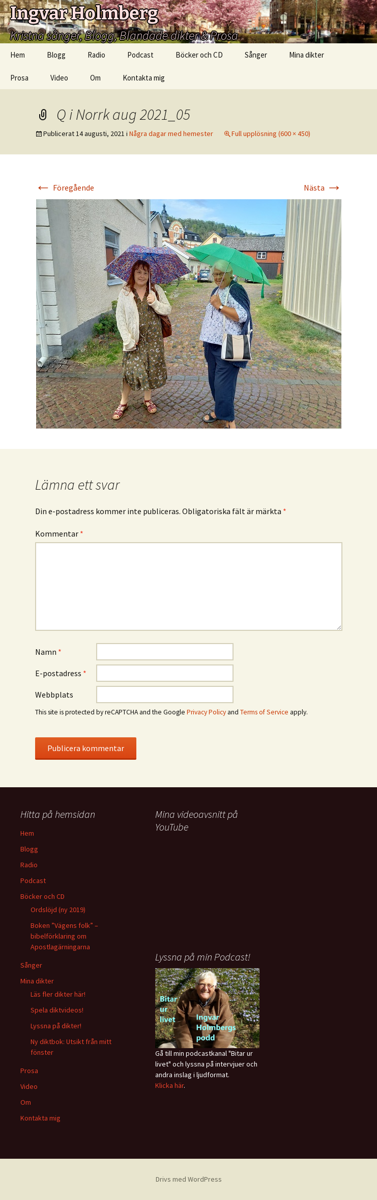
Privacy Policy (206, 712)
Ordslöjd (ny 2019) (58, 909)
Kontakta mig (144, 78)
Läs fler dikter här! (58, 994)
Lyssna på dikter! (56, 1025)
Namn (48, 652)
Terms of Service (264, 712)
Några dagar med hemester (171, 133)
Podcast (140, 55)
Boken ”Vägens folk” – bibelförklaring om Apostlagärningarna (64, 936)
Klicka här (169, 1085)
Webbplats (54, 694)
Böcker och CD (199, 55)
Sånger (256, 55)
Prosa (19, 78)
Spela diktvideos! (57, 1010)
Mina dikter (306, 55)
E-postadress (60, 673)
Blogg (56, 55)
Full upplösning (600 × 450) (270, 133)
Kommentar (59, 533)
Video (59, 78)
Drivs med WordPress (189, 1179)
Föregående (64, 187)
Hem (17, 55)
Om (95, 78)
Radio (96, 55)
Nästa (323, 187)
